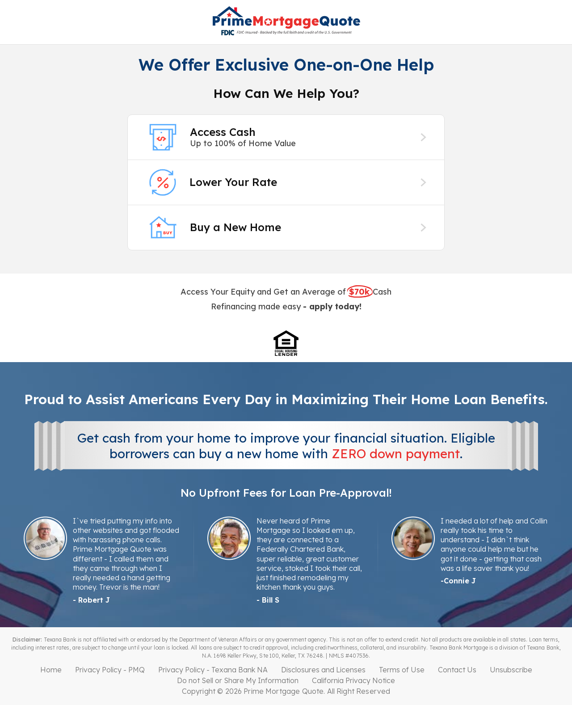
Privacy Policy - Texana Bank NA (213, 669)
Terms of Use (402, 669)
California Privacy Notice (353, 680)
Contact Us (457, 669)
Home (51, 669)
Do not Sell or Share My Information (238, 680)
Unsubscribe (511, 669)
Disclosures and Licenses (323, 669)
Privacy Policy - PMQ (110, 669)
